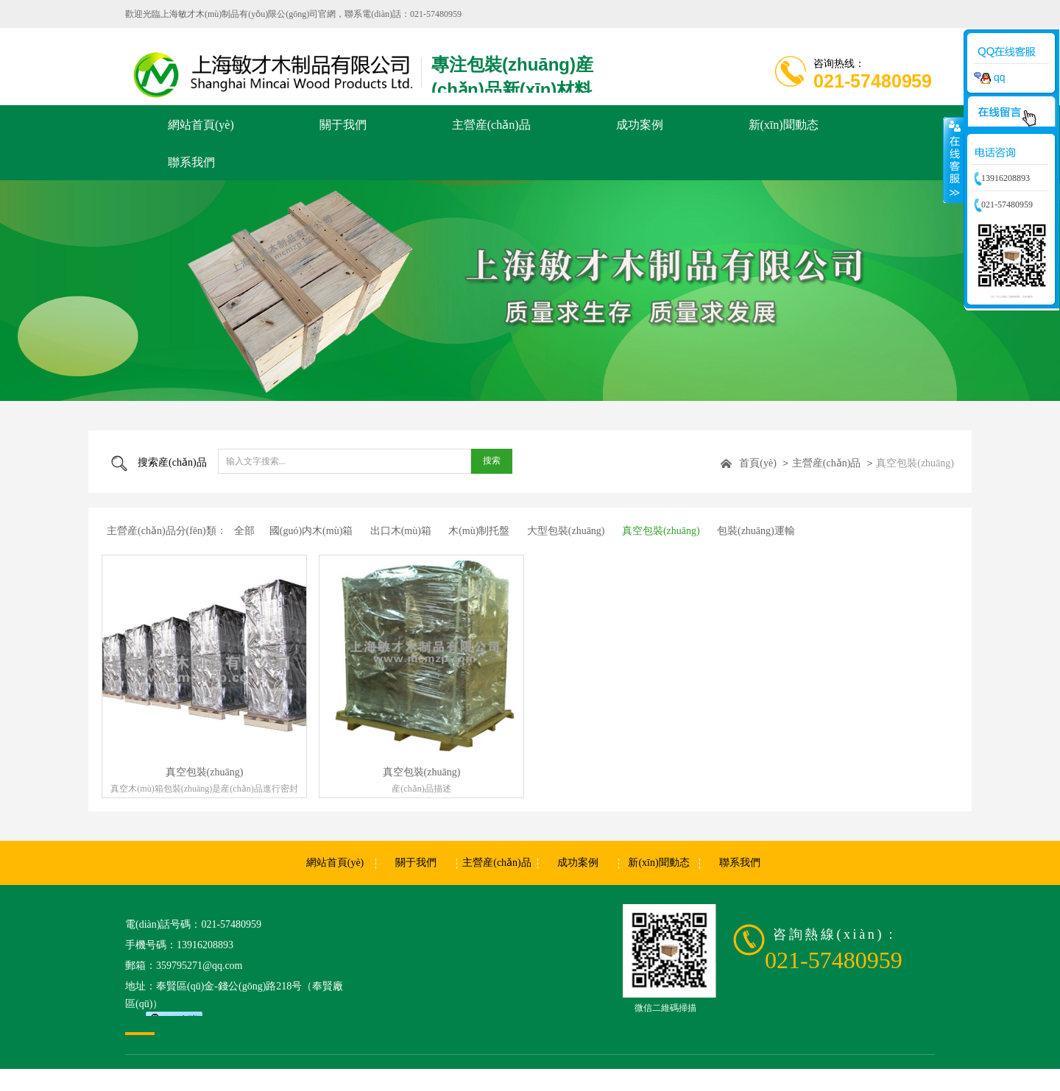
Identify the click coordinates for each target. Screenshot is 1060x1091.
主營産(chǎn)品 (826, 463)
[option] (530, 290)
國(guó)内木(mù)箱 (311, 530)
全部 (244, 530)
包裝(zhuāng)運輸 (756, 530)
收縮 (953, 159)
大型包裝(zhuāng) (566, 530)
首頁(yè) (758, 463)
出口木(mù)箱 (400, 530)
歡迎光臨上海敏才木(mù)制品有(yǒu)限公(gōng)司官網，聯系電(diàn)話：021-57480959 (293, 14)
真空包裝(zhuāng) (915, 463)
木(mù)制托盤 (478, 530)
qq (989, 77)
